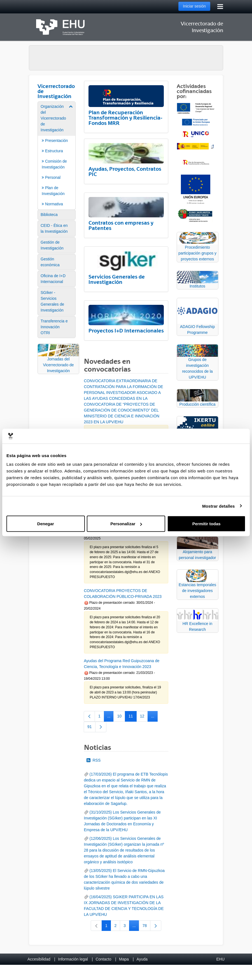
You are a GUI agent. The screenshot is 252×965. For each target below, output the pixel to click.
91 (91, 727)
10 (121, 717)
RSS (94, 760)
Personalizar (126, 523)
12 (144, 717)
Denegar (45, 523)
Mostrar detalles (218, 505)
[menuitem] (57, 155)
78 (147, 926)
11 (133, 717)
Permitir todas (206, 523)
